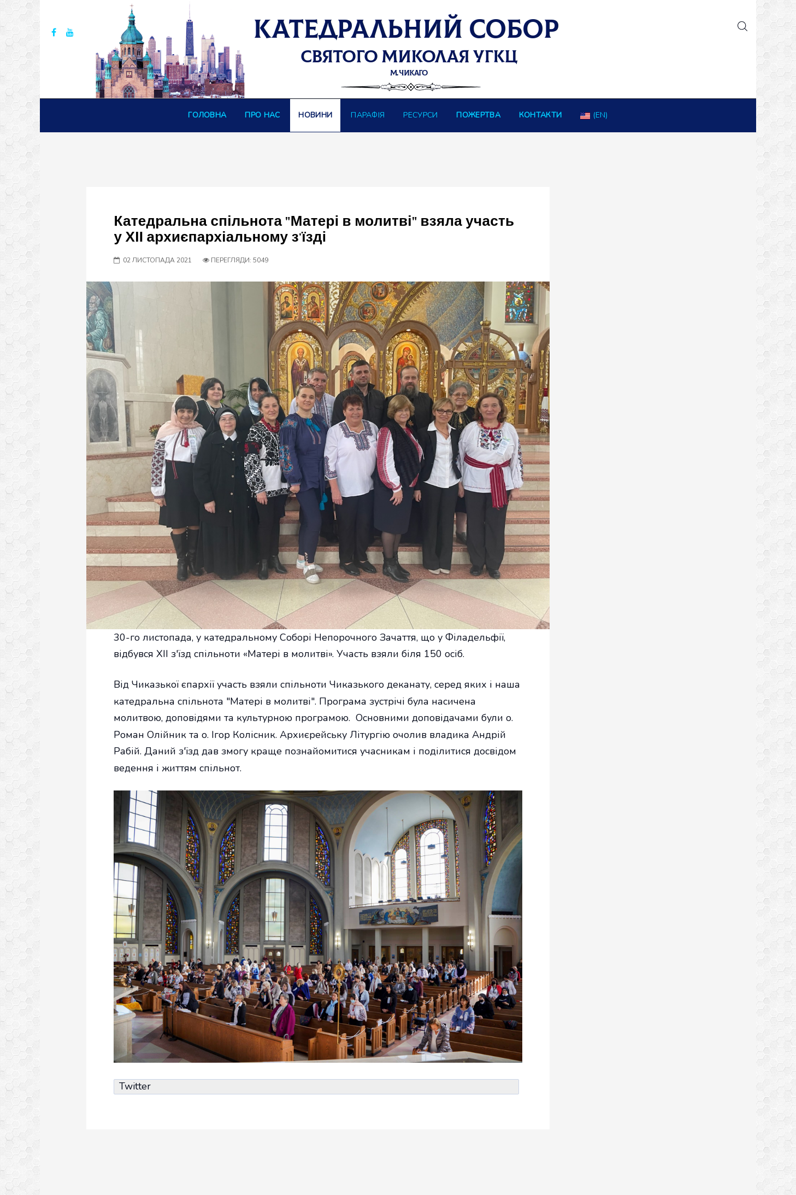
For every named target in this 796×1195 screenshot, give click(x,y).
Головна (207, 115)
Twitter (135, 1086)
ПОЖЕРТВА (478, 115)
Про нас (262, 115)
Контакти (540, 115)
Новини (315, 115)
